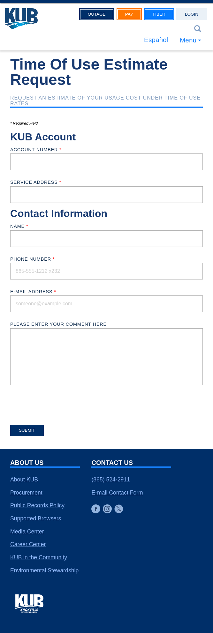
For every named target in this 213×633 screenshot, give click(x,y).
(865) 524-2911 (110, 479)
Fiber (159, 14)
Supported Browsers (35, 518)
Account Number (36, 149)
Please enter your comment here (58, 324)
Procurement (26, 492)
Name (19, 226)
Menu (188, 40)
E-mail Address (33, 291)
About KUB (24, 479)
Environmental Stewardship (44, 570)
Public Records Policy (37, 505)
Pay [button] (129, 14)
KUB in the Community (38, 557)
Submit (27, 430)
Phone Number (32, 259)
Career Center (28, 544)
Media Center (27, 531)
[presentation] (58, 402)
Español (156, 39)
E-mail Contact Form (117, 492)
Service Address (35, 182)
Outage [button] (97, 14)
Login (191, 14)
